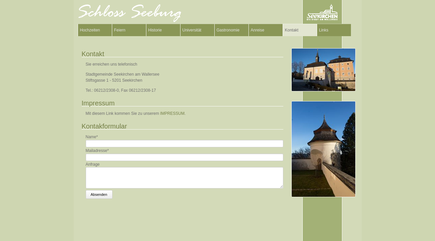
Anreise (258, 30)
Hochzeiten (90, 30)
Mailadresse (97, 150)
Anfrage (93, 164)
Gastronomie (228, 30)
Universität (192, 30)
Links (324, 30)
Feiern (120, 30)
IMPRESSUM (172, 113)
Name (92, 137)
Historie (155, 30)
